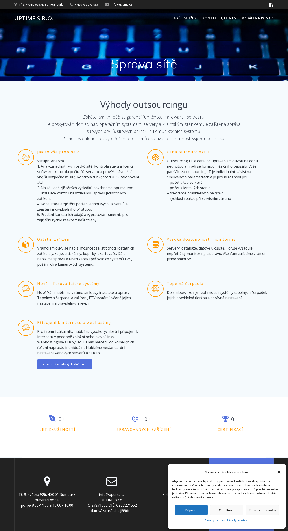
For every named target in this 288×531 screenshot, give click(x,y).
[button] (279, 472)
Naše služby (185, 18)
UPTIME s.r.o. (34, 18)
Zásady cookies (215, 520)
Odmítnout (227, 510)
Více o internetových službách (65, 364)
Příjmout (191, 510)
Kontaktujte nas (219, 18)
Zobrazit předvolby (262, 510)
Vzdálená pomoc (258, 18)
